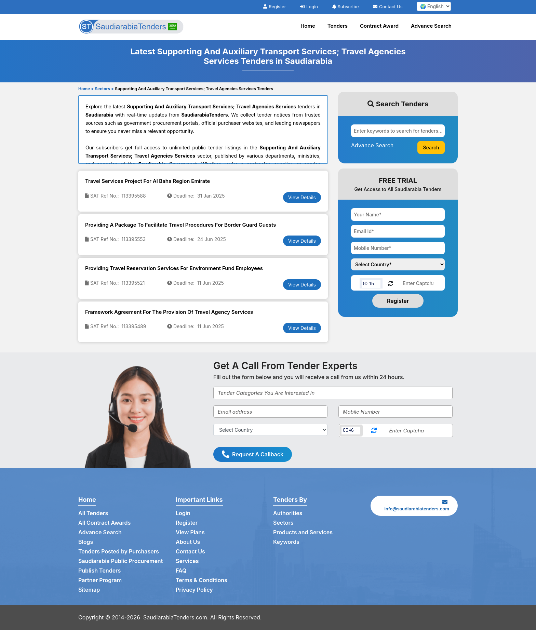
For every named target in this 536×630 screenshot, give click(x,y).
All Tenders (93, 513)
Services (187, 561)
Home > (86, 88)
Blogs (85, 541)
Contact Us (387, 6)
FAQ (181, 570)
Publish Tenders (99, 570)
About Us (188, 541)
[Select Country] (270, 430)
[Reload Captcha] (390, 282)
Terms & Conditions (201, 580)
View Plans (190, 532)
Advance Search (431, 26)
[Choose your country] (398, 264)
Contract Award (379, 26)
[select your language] (434, 6)
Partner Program (100, 580)
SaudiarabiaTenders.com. (176, 617)
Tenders (337, 26)
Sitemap (89, 589)
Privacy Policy (194, 589)
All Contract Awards (104, 522)
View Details (302, 197)
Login (309, 6)
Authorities (287, 513)
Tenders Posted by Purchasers (118, 551)
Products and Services (303, 532)
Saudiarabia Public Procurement (120, 561)
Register (274, 6)
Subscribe (345, 6)
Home (307, 26)
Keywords (286, 541)
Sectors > (104, 88)
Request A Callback (252, 454)
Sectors (283, 522)
